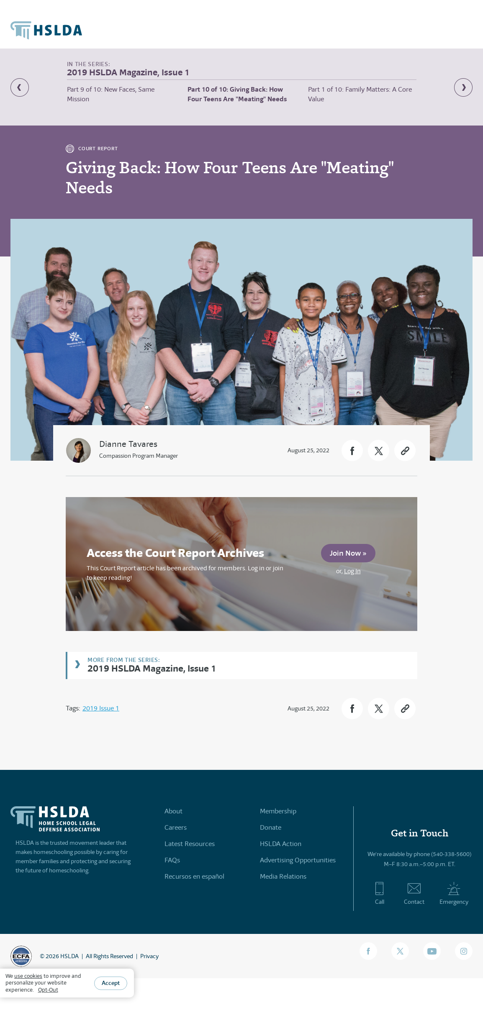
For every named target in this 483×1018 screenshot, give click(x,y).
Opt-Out (48, 989)
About (173, 811)
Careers (175, 827)
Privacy (149, 956)
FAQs (172, 860)
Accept (111, 983)
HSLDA (69, 956)
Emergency (453, 893)
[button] (352, 450)
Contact (414, 893)
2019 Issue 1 (100, 708)
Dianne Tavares (128, 444)
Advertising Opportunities (298, 860)
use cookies (28, 976)
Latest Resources (189, 843)
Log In (352, 571)
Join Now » (348, 553)
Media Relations (283, 876)
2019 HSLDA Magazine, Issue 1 (151, 668)
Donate (270, 827)
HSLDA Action (280, 843)
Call (379, 893)
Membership (278, 811)
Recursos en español (194, 876)
